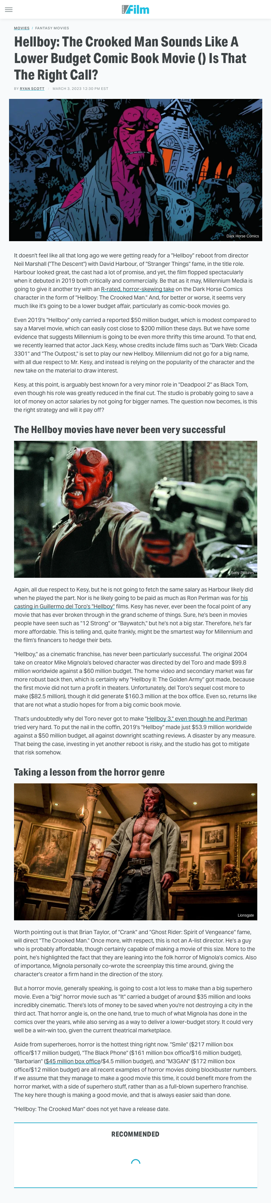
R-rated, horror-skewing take (137, 289)
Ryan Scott (32, 88)
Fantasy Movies (52, 28)
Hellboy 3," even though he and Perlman (197, 718)
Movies (22, 28)
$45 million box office (73, 1061)
